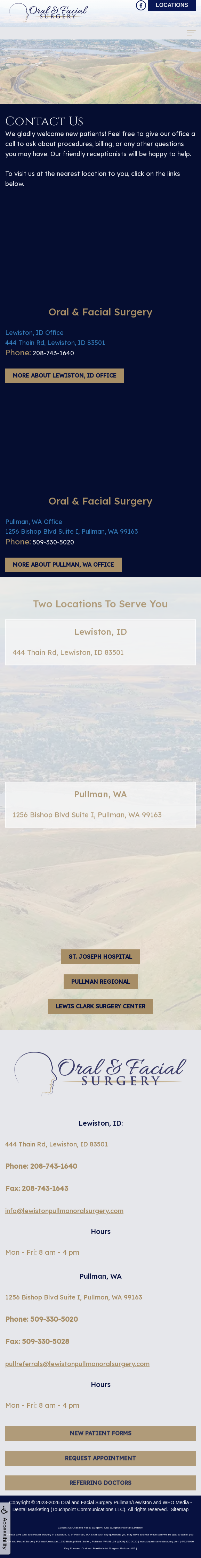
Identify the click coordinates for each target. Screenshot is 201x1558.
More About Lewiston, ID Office (64, 375)
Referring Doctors (100, 1492)
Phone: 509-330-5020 (41, 1319)
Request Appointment (100, 1467)
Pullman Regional (100, 981)
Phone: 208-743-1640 (41, 1166)
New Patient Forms (100, 1442)
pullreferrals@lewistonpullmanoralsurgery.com (77, 1364)
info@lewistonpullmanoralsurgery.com (64, 1211)
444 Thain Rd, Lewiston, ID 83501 (56, 1144)
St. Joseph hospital (100, 956)
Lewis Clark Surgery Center (100, 1006)
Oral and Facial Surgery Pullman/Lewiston (106, 1502)
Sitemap (179, 1509)
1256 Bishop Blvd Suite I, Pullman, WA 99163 (73, 1297)
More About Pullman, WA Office (63, 564)
